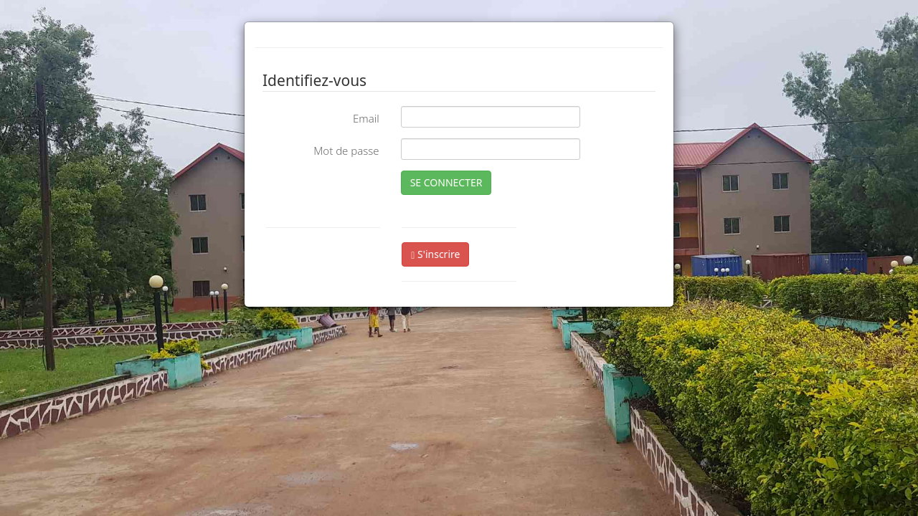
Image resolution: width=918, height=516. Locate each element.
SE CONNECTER (446, 182)
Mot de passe (346, 150)
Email (366, 118)
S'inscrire (435, 254)
